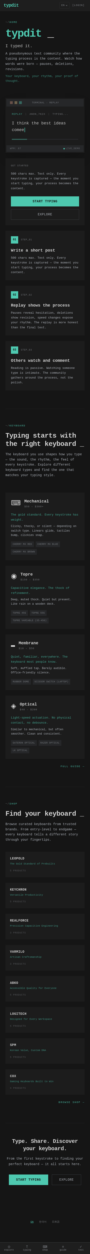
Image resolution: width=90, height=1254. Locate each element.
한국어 (43, 1222)
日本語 (56, 1222)
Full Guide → (72, 766)
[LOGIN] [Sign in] (78, 5)
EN (31, 1222)
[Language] (64, 5)
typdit (11, 5)
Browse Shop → (72, 1102)
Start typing (44, 201)
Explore (45, 214)
